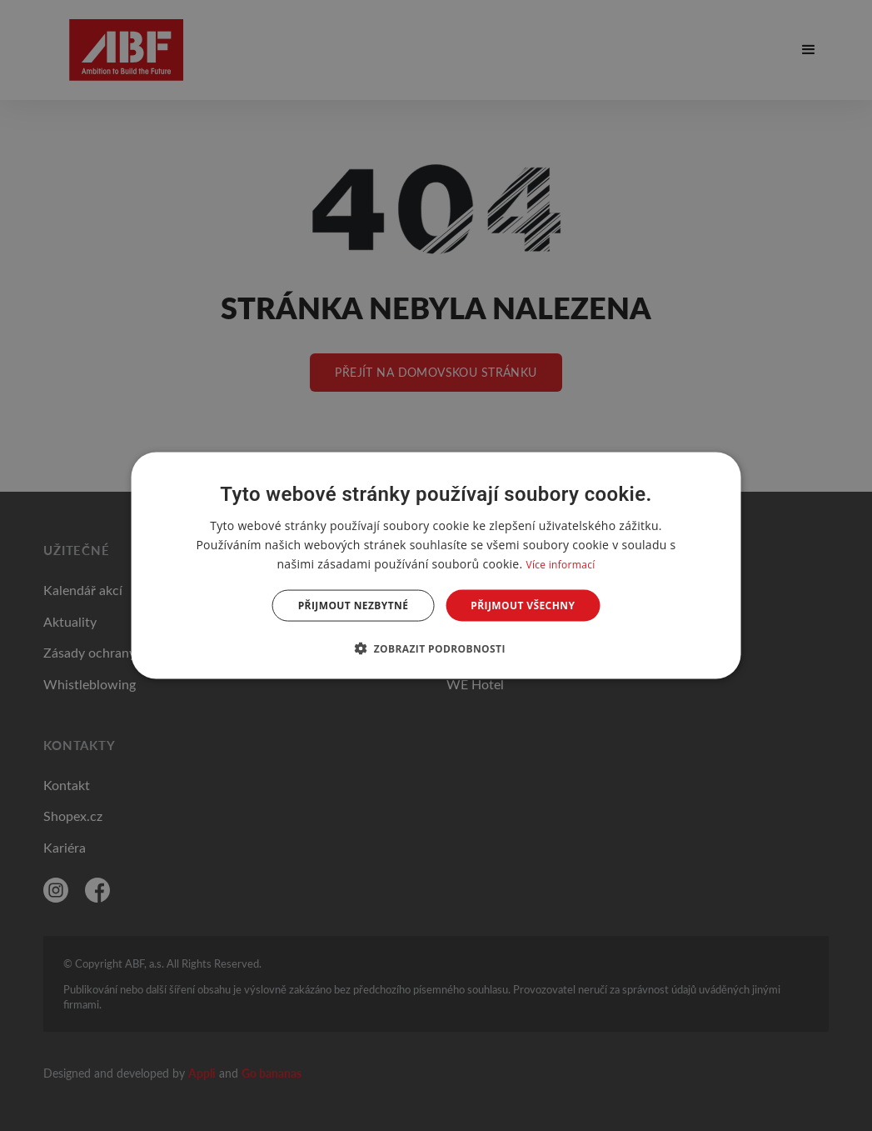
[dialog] (436, 565)
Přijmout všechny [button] (523, 605)
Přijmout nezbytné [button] (353, 605)
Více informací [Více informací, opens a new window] (560, 564)
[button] (436, 648)
